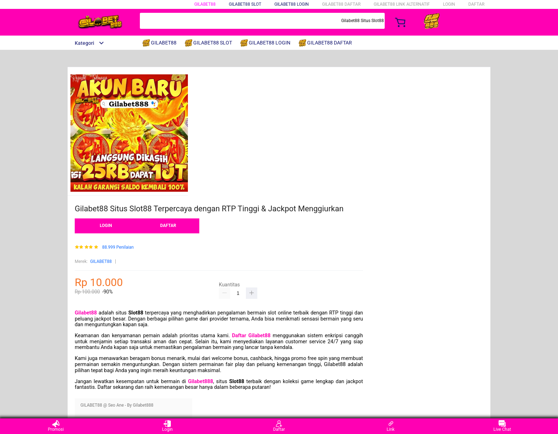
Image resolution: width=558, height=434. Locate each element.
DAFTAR (476, 4)
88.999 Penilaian (118, 247)
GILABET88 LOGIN (291, 4)
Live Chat (502, 426)
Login (167, 426)
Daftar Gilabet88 (251, 336)
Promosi (56, 426)
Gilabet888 (200, 382)
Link (391, 426)
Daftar (279, 426)
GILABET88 (205, 4)
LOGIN (449, 4)
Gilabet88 (86, 313)
